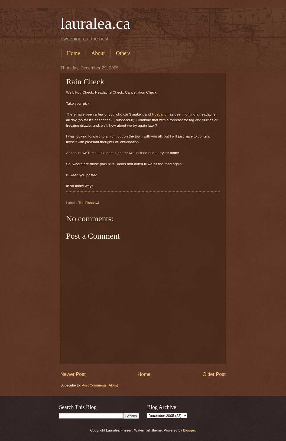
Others (123, 53)
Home (73, 53)
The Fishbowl (88, 203)
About (98, 53)
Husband (159, 114)
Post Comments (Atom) (100, 385)
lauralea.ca (95, 23)
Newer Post (73, 374)
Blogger (189, 430)
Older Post (214, 374)
